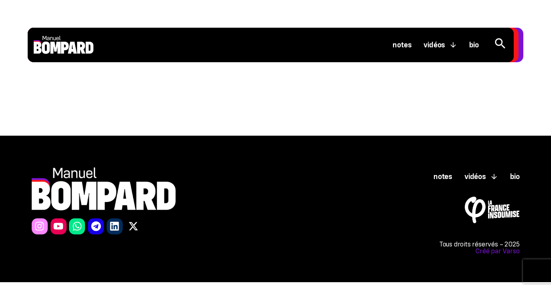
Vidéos (440, 45)
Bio (473, 45)
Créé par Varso (497, 251)
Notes (402, 45)
